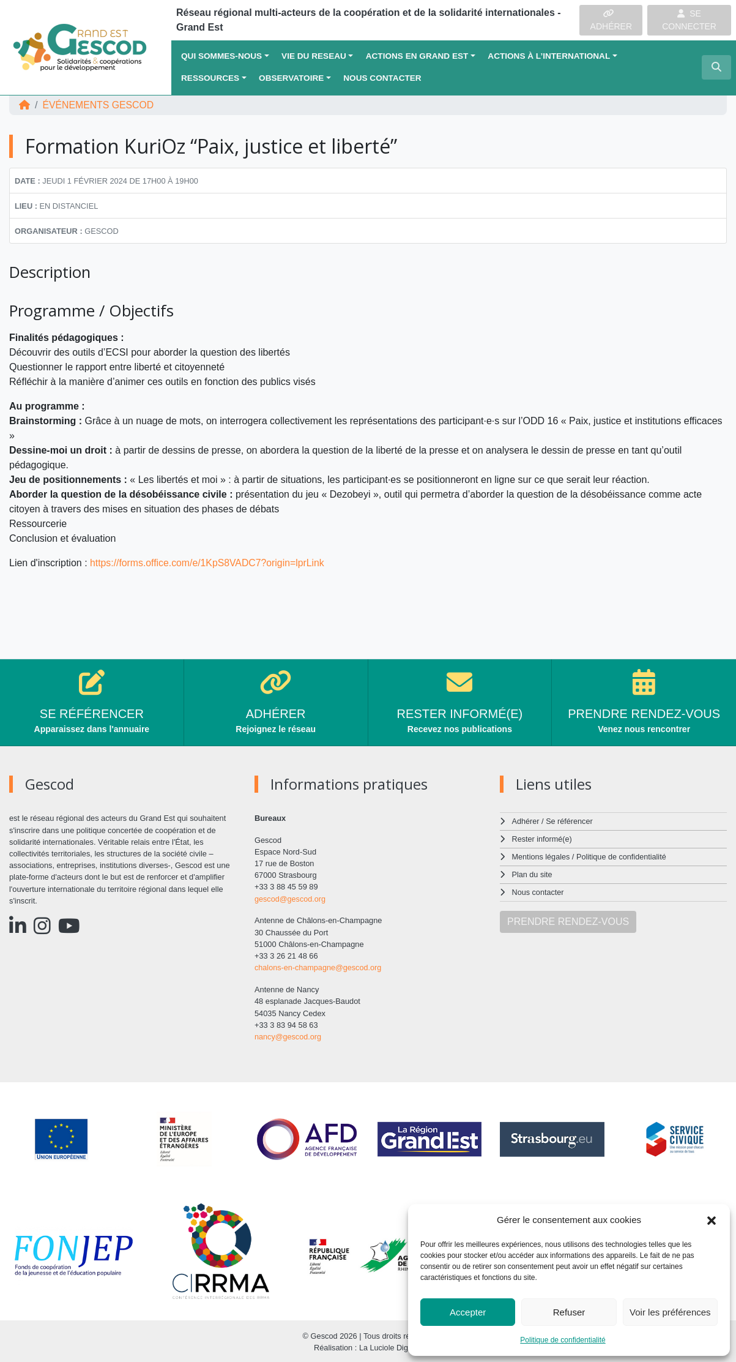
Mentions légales (541, 856)
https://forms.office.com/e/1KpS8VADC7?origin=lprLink (208, 563)
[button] (711, 1220)
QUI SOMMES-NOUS (221, 56)
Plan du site (532, 873)
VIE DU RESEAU (313, 56)
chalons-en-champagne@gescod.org (319, 966)
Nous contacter (382, 78)
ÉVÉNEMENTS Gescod (98, 105)
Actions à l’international (549, 56)
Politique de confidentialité (562, 1340)
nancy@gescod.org (288, 1035)
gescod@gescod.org (291, 899)
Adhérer (525, 821)
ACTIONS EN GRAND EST (417, 56)
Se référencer (569, 821)
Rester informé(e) (542, 839)
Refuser (569, 1312)
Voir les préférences (670, 1312)
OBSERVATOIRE (291, 78)
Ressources (210, 78)
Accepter (468, 1312)
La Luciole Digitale (391, 1346)
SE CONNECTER (689, 20)
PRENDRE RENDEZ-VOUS (568, 919)
